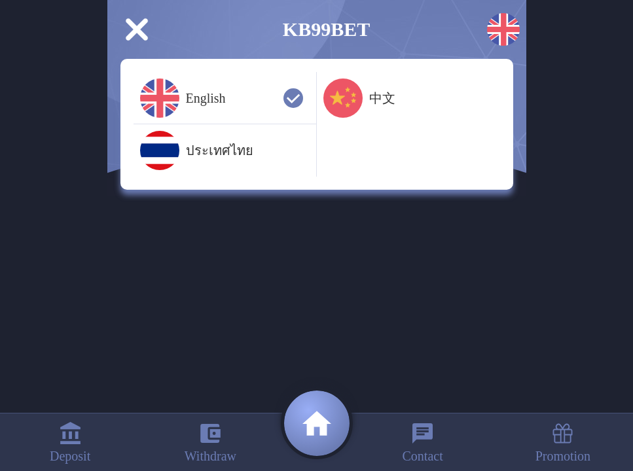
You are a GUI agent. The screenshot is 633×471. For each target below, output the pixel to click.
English (221, 98)
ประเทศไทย (196, 150)
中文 (359, 98)
